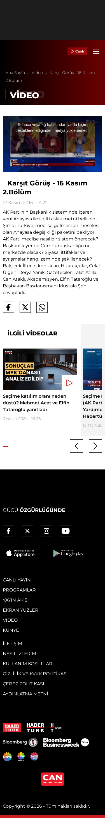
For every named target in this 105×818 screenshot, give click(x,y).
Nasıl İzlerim (19, 653)
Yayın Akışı (16, 600)
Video (41, 72)
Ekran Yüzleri (21, 610)
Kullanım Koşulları (28, 663)
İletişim (12, 643)
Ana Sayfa (19, 72)
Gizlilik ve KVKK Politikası (35, 673)
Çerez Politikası (23, 683)
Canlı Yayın (17, 580)
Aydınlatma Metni (25, 694)
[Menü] (96, 51)
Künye (11, 630)
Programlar (19, 590)
